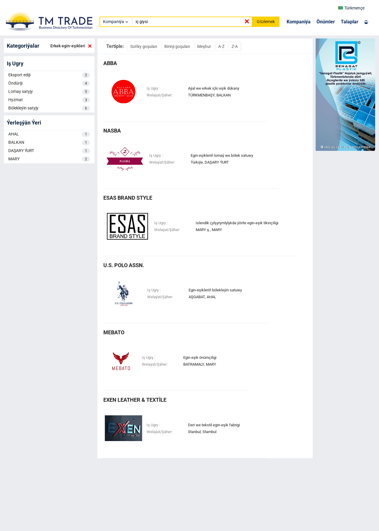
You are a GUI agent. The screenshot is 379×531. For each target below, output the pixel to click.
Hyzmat (49, 100)
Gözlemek (266, 21)
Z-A (235, 46)
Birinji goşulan (177, 46)
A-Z (221, 46)
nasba (112, 130)
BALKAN (49, 142)
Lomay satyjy (49, 91)
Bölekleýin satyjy (49, 108)
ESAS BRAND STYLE (127, 198)
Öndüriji (49, 83)
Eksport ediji (49, 75)
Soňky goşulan (144, 46)
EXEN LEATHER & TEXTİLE (134, 400)
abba (110, 63)
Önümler (326, 22)
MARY (49, 159)
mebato (113, 332)
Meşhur (204, 46)
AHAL (49, 134)
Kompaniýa (299, 22)
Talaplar (349, 22)
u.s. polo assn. (123, 265)
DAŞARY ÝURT (49, 151)
